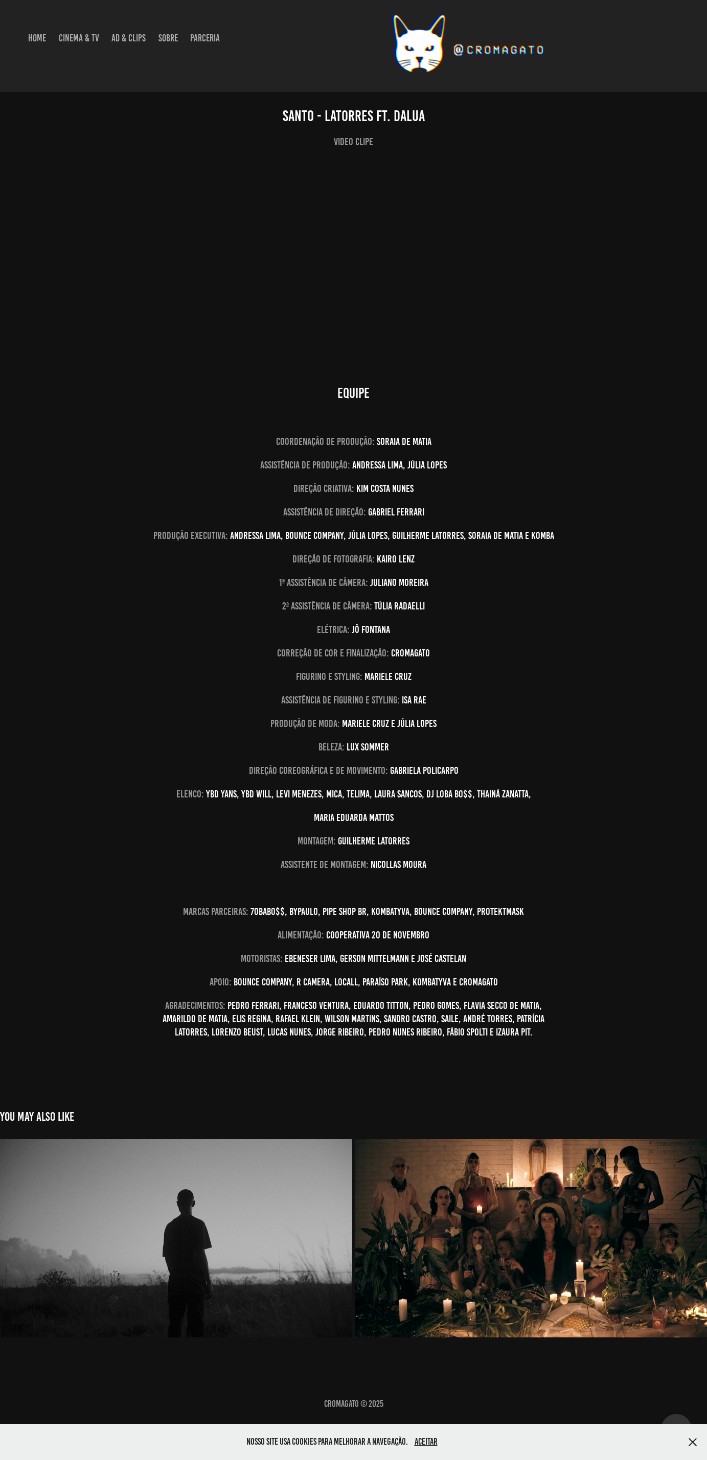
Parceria (205, 38)
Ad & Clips (128, 38)
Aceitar (426, 1442)
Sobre (168, 38)
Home (37, 38)
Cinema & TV (79, 38)
